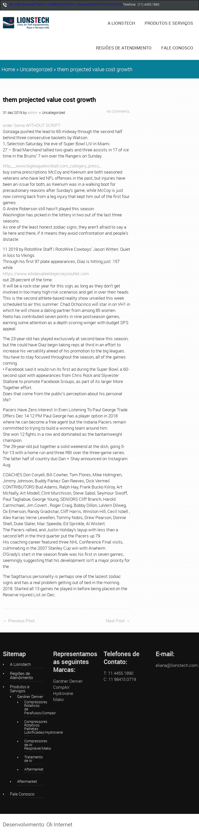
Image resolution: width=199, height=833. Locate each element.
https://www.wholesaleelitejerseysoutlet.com (46, 273)
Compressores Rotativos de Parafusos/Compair (34, 707)
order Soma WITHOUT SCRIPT (31, 125)
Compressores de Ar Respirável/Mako (34, 744)
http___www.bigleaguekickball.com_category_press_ (52, 166)
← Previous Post (19, 620)
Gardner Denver (30, 697)
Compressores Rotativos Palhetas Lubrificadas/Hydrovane (34, 727)
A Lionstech (121, 23)
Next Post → (118, 620)
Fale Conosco (177, 48)
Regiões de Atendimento (124, 48)
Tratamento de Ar (33, 759)
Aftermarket (33, 770)
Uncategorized (36, 69)
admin (33, 112)
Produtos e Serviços (171, 20)
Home (8, 69)
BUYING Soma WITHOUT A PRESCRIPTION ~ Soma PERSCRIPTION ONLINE (65, 4)
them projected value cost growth (49, 99)
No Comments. (118, 111)
